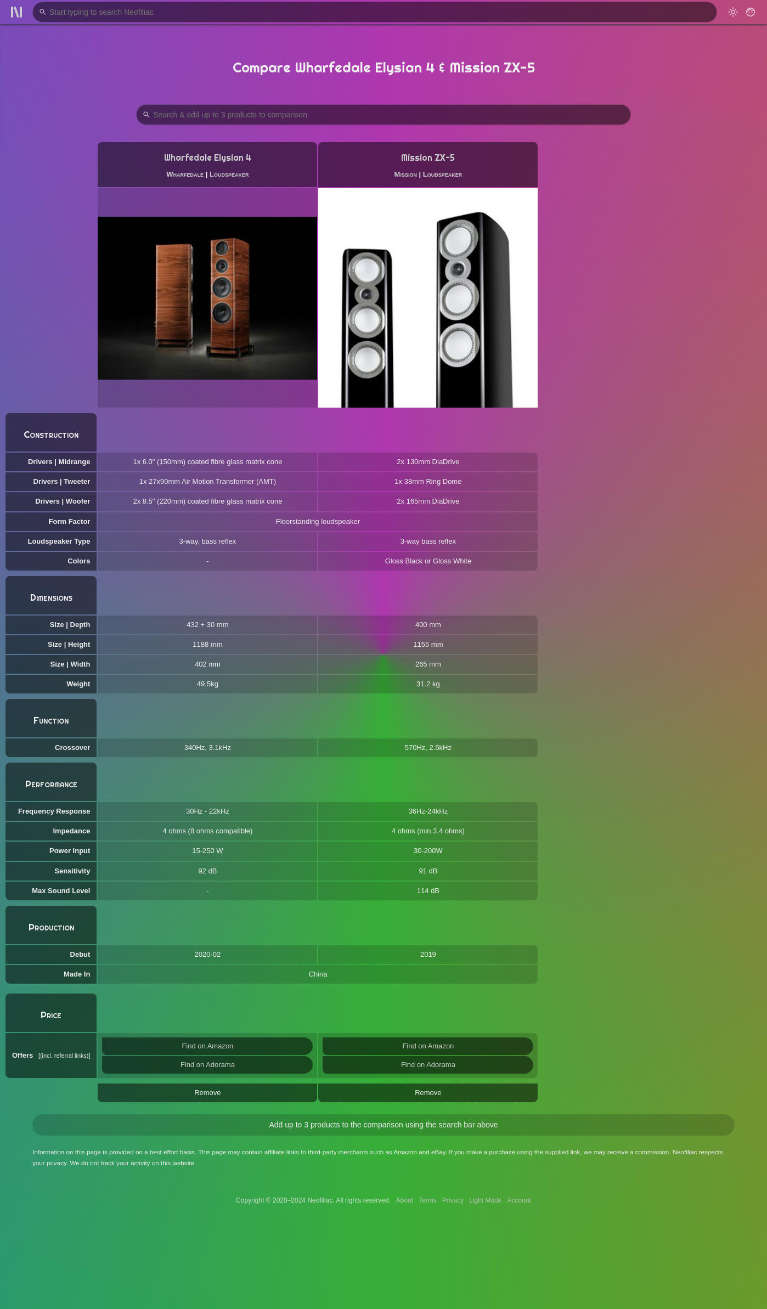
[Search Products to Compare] (383, 115)
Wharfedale (185, 174)
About (404, 1200)
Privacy (453, 1200)
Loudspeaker (229, 174)
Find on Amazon (207, 1046)
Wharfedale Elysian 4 (207, 157)
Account (519, 1200)
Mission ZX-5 (428, 157)
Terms (428, 1200)
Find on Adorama (208, 1064)
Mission (405, 174)
